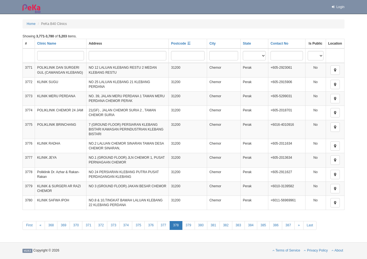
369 (63, 225)
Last (310, 225)
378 (176, 225)
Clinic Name (46, 43)
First (29, 225)
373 (113, 225)
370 (76, 225)
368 (51, 225)
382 (226, 225)
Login (338, 7)
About (337, 250)
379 (188, 225)
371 (88, 225)
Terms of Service (286, 250)
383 (238, 225)
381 (213, 225)
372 (101, 225)
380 (201, 225)
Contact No (279, 43)
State (247, 43)
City (212, 43)
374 (126, 225)
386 (276, 225)
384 (251, 225)
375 (138, 225)
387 (288, 225)
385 (263, 225)
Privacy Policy (316, 250)
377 (163, 225)
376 (151, 225)
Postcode (178, 43)
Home (31, 24)
